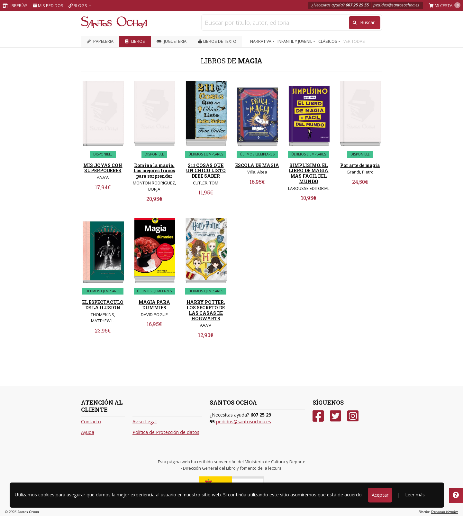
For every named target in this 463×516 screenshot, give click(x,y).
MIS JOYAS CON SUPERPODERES (102, 168)
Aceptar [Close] (380, 495)
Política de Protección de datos (165, 432)
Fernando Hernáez (444, 511)
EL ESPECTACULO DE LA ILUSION (102, 305)
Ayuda (87, 432)
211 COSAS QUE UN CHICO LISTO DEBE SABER (206, 170)
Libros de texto (217, 41)
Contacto (91, 421)
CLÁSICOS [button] (328, 41)
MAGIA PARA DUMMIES (154, 305)
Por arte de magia (360, 165)
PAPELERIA (100, 41)
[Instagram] (353, 416)
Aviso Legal (144, 421)
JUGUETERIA (171, 41)
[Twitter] (335, 416)
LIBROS (135, 41)
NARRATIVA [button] (261, 41)
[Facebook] (318, 416)
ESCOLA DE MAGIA (257, 165)
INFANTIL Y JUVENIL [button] (295, 41)
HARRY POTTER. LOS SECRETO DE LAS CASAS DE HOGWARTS (205, 310)
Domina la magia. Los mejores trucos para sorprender (154, 170)
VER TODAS (354, 41)
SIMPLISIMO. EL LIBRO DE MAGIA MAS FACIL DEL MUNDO (308, 173)
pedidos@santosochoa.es (396, 5)
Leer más (415, 495)
